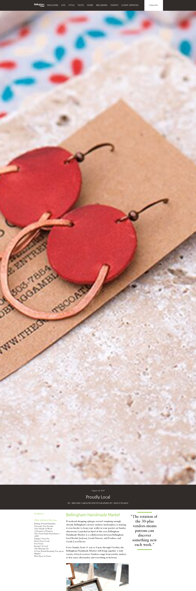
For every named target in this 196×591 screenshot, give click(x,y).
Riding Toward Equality (45, 524)
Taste (81, 5)
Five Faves (38, 544)
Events (114, 5)
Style (71, 5)
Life (63, 5)
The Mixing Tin (41, 549)
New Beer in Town (42, 556)
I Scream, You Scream (43, 526)
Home (90, 5)
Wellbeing (102, 5)
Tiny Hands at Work (43, 529)
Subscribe (153, 5)
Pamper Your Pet (41, 539)
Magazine (52, 5)
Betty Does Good (41, 541)
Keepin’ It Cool (41, 546)
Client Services (130, 5)
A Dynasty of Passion (43, 531)
